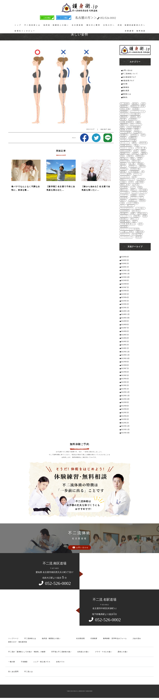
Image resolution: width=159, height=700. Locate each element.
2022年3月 (125, 419)
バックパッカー (137, 198)
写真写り (132, 200)
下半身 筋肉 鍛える (127, 224)
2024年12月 (125, 311)
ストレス (137, 174)
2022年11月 (125, 396)
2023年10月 (125, 358)
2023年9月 (125, 362)
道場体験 (123, 111)
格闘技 (140, 164)
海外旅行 (123, 219)
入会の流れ (137, 638)
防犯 (136, 151)
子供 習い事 (141, 148)
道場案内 (123, 135)
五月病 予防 (137, 234)
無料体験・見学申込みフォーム (115, 638)
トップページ (13, 638)
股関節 (144, 153)
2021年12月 (125, 426)
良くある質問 (13, 671)
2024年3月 (125, 341)
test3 (132, 187)
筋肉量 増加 (124, 221)
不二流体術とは (32, 25)
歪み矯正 (123, 213)
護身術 (135, 104)
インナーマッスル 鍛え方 (130, 114)
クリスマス (124, 177)
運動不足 (123, 124)
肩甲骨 (122, 172)
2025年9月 (125, 280)
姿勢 (143, 135)
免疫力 (122, 200)
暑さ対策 (139, 182)
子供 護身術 (133, 172)
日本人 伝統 (124, 109)
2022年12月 (125, 392)
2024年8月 (125, 324)
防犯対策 (143, 143)
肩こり (122, 166)
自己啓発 (123, 187)
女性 (143, 104)
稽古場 (142, 166)
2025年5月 (125, 294)
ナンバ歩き (124, 192)
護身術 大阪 (135, 116)
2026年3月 (125, 260)
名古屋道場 (77, 25)
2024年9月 (125, 321)
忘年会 (135, 184)
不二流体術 (124, 104)
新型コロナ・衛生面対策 (17, 642)
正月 (131, 182)
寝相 (145, 216)
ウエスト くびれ (126, 148)
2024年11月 (125, 314)
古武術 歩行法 (125, 145)
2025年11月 (125, 274)
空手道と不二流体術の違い (61, 652)
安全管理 (123, 198)
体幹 (122, 127)
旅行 (135, 221)
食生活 (138, 237)
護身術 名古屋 (125, 130)
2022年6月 (125, 409)
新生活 (122, 164)
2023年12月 (125, 352)
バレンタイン (125, 216)
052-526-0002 (95, 17)
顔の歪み (136, 211)
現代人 (133, 190)
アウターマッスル (139, 192)
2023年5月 (125, 375)
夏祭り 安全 (124, 184)
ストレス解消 (125, 174)
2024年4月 (125, 338)
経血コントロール (127, 179)
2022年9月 (125, 402)
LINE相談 (47, 18)
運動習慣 (123, 116)
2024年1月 (125, 348)
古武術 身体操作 (126, 122)
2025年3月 (125, 301)
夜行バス (134, 219)
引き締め (137, 132)
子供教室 (24, 662)
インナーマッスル (138, 111)
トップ (17, 25)
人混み (122, 182)
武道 (122, 156)
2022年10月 (125, 399)
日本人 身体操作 (134, 127)
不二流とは (28, 671)
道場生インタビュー (24, 31)
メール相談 (64, 18)
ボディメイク (136, 124)
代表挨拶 (93, 638)
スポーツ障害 (133, 203)
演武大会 (136, 161)
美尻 (136, 145)
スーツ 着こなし (127, 205)
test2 (141, 195)
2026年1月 (125, 267)
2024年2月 (125, 345)
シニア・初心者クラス (41, 662)
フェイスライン (126, 208)
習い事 (131, 164)
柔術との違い (123, 652)
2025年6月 (125, 291)
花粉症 (135, 153)
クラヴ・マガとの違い (103, 652)
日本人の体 (124, 161)
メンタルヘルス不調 (128, 140)
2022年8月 (125, 406)
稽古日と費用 (93, 25)
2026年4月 (125, 257)
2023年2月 (125, 385)
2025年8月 (125, 284)
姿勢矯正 (134, 135)
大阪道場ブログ (128, 80)
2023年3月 (125, 382)
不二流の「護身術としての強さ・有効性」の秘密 (27, 652)
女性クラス (60, 662)
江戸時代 (141, 179)
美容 (140, 158)
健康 (138, 122)
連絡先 (124, 97)
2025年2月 (125, 304)
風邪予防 (140, 232)
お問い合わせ (127, 70)
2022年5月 (125, 412)
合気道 (122, 137)
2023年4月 (125, 379)
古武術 (135, 109)
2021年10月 (125, 433)
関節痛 (142, 200)
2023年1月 (125, 389)
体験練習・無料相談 (135, 31)
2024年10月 (125, 318)
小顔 (122, 203)
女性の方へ (109, 25)
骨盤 (132, 213)
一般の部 (11, 662)
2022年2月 (125, 423)
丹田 (136, 130)
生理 (134, 177)
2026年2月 (125, 263)
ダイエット (124, 143)
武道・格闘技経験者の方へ (131, 25)
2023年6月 (125, 372)
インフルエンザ (126, 237)
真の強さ (123, 158)
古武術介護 (135, 169)
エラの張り (140, 208)
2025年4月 (125, 297)
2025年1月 (125, 308)
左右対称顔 (124, 211)
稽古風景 (125, 90)
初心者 (122, 119)
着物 (140, 187)
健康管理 (123, 106)
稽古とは (123, 190)
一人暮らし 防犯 (126, 232)
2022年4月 (125, 416)
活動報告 (125, 87)
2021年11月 (125, 429)
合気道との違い (83, 652)
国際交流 (139, 156)
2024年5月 (125, 335)
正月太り (132, 166)
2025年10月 (125, 277)
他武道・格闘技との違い (56, 25)
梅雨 (143, 151)
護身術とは (126, 94)
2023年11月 (125, 355)
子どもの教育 (125, 132)
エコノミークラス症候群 (129, 229)
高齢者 (130, 156)
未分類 (124, 84)
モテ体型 (143, 190)
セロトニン (124, 234)
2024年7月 (125, 328)
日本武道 (132, 119)
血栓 (140, 224)
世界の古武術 (125, 151)
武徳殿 (133, 195)
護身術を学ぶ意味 (138, 106)
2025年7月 (125, 287)
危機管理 (132, 137)
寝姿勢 (136, 216)
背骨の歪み (142, 213)
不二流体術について (130, 74)
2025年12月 (125, 270)
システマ (123, 195)
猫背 (132, 158)
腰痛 (134, 143)
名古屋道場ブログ (129, 77)
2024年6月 (125, 331)
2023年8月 (125, 365)
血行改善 (123, 226)
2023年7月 (125, 368)
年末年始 (123, 169)
